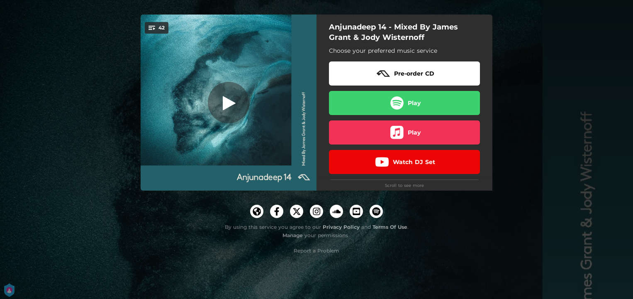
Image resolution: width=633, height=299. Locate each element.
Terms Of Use (389, 227)
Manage (292, 235)
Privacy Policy (341, 227)
